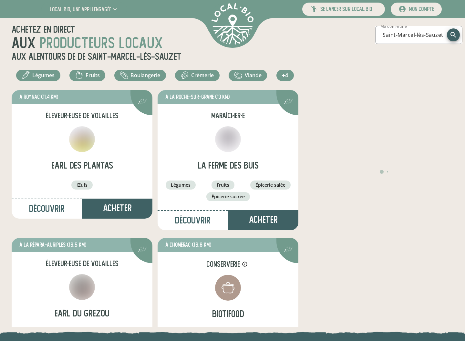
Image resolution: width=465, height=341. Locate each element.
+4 (286, 77)
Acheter (117, 211)
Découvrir (47, 212)
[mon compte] (416, 9)
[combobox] (413, 35)
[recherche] (453, 34)
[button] (84, 9)
